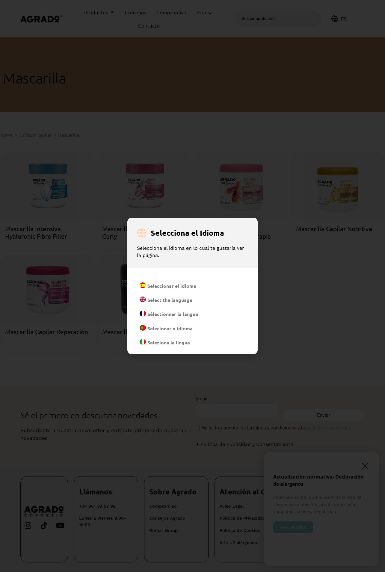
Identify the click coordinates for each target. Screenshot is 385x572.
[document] (192, 286)
